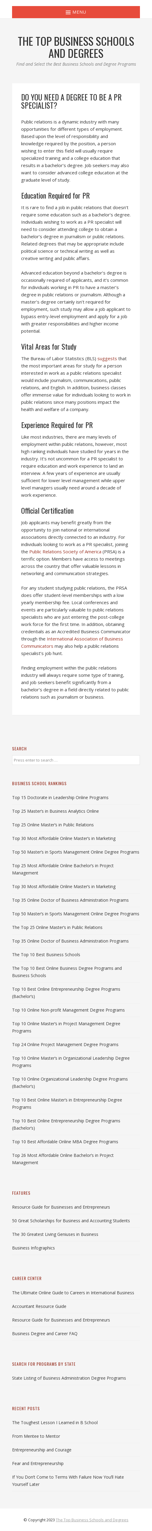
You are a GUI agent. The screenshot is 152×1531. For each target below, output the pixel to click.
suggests (107, 358)
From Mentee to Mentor (36, 1436)
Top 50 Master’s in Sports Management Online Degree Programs (75, 852)
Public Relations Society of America (65, 551)
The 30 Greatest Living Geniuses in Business (55, 1234)
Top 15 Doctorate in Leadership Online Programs (60, 797)
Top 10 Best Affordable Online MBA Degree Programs (65, 1141)
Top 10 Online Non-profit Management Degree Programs (68, 1010)
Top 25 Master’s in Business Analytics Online (55, 811)
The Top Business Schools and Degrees (92, 1520)
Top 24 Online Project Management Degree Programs (65, 1044)
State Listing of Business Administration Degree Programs (69, 1378)
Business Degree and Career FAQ (45, 1333)
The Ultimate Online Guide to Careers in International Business (73, 1293)
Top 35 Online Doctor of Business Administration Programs (70, 900)
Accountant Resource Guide (39, 1306)
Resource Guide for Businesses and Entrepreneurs (61, 1207)
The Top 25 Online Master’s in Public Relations (57, 927)
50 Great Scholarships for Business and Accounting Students (71, 1220)
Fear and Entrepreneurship (38, 1463)
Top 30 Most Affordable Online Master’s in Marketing (64, 838)
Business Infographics (33, 1248)
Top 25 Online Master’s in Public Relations (53, 825)
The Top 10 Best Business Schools (46, 954)
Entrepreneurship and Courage (41, 1450)
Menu (76, 12)
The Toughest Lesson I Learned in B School (55, 1422)
